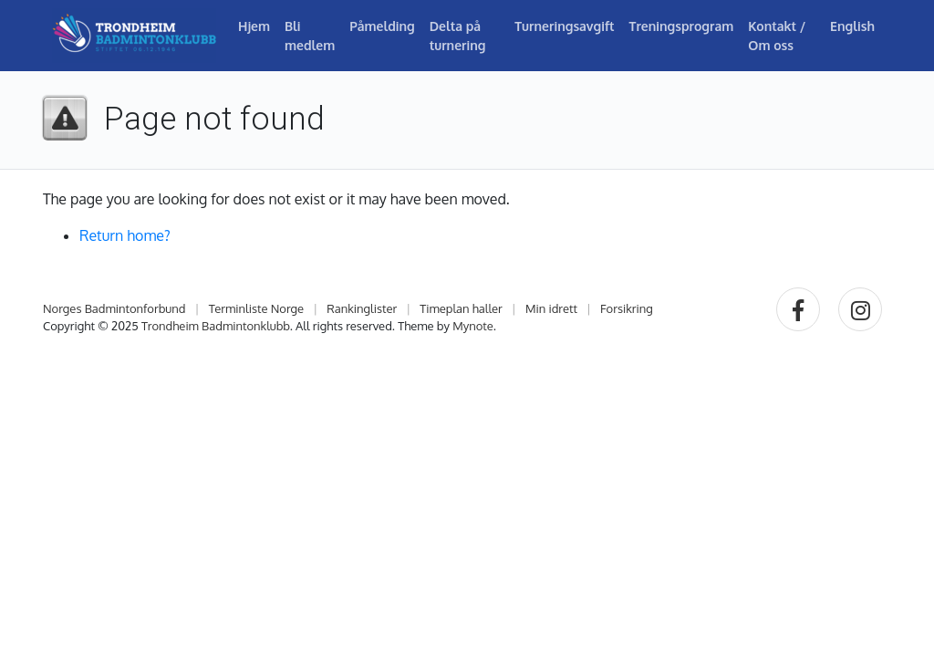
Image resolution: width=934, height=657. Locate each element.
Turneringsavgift (564, 26)
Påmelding (381, 26)
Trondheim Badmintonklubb (215, 325)
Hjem (254, 26)
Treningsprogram (681, 26)
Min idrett (551, 308)
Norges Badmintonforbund (114, 308)
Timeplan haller (461, 308)
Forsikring (626, 308)
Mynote (472, 325)
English (852, 26)
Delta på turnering (458, 35)
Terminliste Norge (257, 308)
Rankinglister (362, 308)
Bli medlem (310, 35)
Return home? (125, 235)
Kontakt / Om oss (776, 35)
